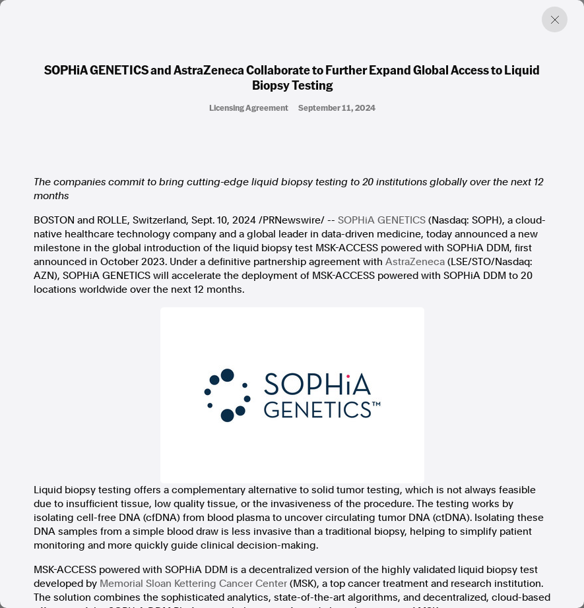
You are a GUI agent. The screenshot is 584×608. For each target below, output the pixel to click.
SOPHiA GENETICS (382, 220)
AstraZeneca (415, 262)
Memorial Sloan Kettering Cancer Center (193, 584)
